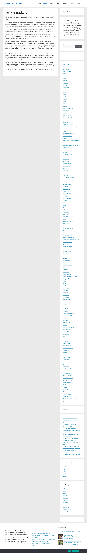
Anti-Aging (65, 78)
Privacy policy (75, 550)
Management (66, 260)
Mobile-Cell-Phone (67, 274)
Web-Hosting (66, 385)
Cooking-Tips (66, 147)
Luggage (65, 258)
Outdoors (65, 292)
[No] (85, 551)
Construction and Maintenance (71, 140)
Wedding (65, 387)
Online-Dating (66, 288)
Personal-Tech (66, 299)
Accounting (66, 64)
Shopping (65, 339)
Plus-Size (65, 304)
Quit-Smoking (66, 318)
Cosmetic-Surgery (67, 150)
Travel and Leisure (67, 373)
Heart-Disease (66, 223)
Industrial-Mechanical (68, 237)
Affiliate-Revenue (67, 73)
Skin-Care (65, 341)
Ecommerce (66, 170)
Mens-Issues (66, 272)
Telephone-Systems (68, 369)
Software (65, 352)
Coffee (64, 131)
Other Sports (66, 290)
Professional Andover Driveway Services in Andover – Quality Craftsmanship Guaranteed (72, 542)
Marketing (65, 262)
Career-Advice (66, 122)
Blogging (65, 99)
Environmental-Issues (68, 177)
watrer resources (67, 380)
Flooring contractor (68, 196)
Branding (65, 106)
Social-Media (66, 350)
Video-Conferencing (68, 378)
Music (72, 3)
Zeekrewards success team (70, 418)
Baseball (65, 92)
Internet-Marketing (68, 242)
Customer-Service (67, 154)
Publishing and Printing (69, 315)
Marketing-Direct (67, 265)
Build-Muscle (66, 110)
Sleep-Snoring (66, 343)
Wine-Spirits (66, 392)
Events (64, 180)
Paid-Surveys (66, 297)
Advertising (66, 69)
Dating (64, 156)
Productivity (66, 311)
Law (64, 249)
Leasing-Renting (67, 251)
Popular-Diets (66, 309)
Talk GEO (65, 467)
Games (64, 205)
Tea (63, 364)
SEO (64, 336)
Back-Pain (65, 90)
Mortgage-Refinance (68, 279)
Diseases (65, 168)
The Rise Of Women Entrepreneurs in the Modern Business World (72, 536)
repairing (65, 325)
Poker (64, 306)
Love (64, 256)
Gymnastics (66, 212)
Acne (64, 67)
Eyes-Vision (66, 186)
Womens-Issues (67, 396)
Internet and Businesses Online (71, 239)
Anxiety (65, 80)
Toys (64, 371)
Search (64, 44)
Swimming (65, 362)
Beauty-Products (67, 97)
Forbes (64, 476)
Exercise (65, 182)
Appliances (65, 83)
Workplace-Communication (70, 398)
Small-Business (67, 345)
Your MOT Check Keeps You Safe (71, 454)
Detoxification (66, 166)
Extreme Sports (67, 184)
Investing (65, 244)
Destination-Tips (67, 163)
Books (64, 101)
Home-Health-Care (68, 228)
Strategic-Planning (67, 357)
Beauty (64, 94)
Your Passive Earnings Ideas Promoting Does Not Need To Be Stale (71, 442)
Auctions (65, 85)
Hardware (65, 216)
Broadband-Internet (68, 108)
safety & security (67, 329)
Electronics (65, 175)
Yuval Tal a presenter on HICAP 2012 (41, 533)
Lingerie (65, 253)
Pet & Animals (66, 302)
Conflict (65, 138)
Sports (64, 355)
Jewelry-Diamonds (67, 246)
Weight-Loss (66, 389)
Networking (66, 283)
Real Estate (66, 320)
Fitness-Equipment (68, 193)
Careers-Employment (68, 124)
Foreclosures (66, 203)
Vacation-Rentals (67, 375)
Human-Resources (67, 235)
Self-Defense (66, 334)
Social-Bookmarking (68, 348)
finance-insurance (67, 191)
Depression (66, 161)
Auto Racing (66, 87)
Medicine (65, 269)
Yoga (64, 401)
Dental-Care (66, 159)
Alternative (65, 76)
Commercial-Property (68, 133)
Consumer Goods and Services (71, 145)
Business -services (67, 115)
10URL (64, 471)
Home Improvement (68, 226)
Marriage (65, 267)
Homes (64, 230)
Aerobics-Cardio (67, 71)
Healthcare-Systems (68, 221)
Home (39, 3)
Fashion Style (66, 189)
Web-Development (68, 382)
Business (45, 3)
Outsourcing (66, 295)
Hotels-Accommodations (69, 233)
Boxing (64, 103)
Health (51, 3)
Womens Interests (67, 394)
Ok (69, 550)
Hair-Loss (65, 214)
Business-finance (67, 117)
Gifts (64, 207)
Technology (65, 3)
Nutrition (65, 286)
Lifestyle (58, 3)
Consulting (65, 143)
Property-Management (69, 313)
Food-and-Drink (67, 198)
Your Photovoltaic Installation (70, 438)
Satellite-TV (66, 332)
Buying (64, 120)
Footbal (65, 200)
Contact (78, 3)
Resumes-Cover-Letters (69, 327)
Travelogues (66, 469)
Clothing (65, 129)
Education (65, 173)
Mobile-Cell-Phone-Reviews (70, 276)
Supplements (66, 359)
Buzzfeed (65, 474)
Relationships (66, 322)
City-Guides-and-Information (70, 127)
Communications (67, 136)
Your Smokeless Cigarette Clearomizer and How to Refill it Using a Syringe (71, 430)
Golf (64, 209)
